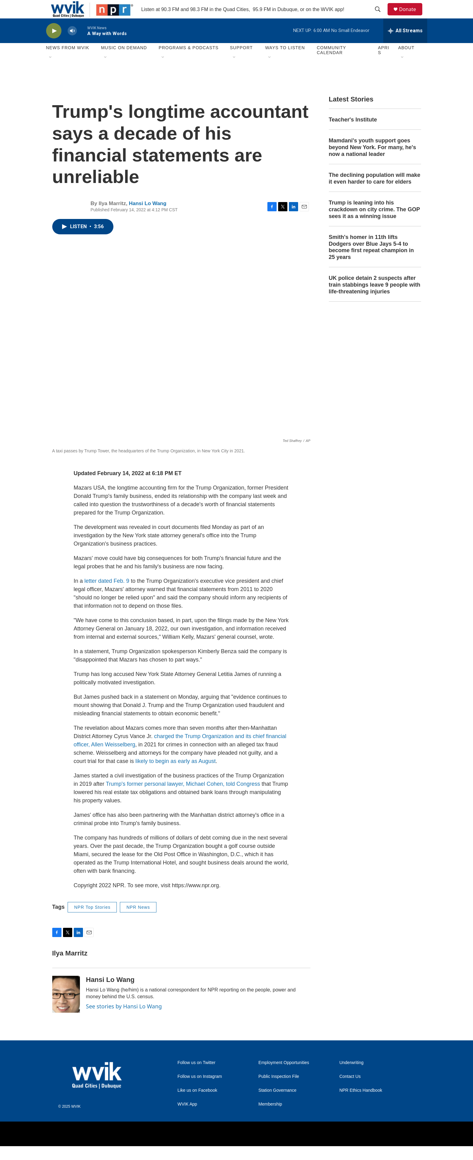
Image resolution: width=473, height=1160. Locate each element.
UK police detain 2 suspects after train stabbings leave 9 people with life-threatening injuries (374, 298)
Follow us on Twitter (196, 1076)
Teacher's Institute (353, 133)
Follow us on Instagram (200, 1090)
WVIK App (187, 1118)
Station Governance (277, 1104)
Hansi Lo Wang (147, 217)
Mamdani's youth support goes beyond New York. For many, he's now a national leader (372, 161)
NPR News (138, 921)
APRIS (383, 64)
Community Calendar (331, 64)
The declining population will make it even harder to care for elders (374, 192)
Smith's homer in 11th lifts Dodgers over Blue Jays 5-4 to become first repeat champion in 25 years (371, 261)
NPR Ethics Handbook (360, 1104)
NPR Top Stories (92, 921)
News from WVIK (67, 61)
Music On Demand (124, 61)
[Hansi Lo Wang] (66, 1008)
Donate (411, 16)
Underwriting (351, 1076)
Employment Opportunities (283, 1076)
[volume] (72, 45)
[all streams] (405, 44)
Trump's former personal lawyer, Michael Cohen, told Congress (183, 798)
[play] (54, 44)
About (406, 61)
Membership (270, 1118)
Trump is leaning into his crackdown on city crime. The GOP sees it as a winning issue (374, 223)
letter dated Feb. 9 (107, 595)
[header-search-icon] (381, 16)
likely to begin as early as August (176, 775)
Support (241, 61)
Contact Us (350, 1090)
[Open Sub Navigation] (50, 71)
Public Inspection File (278, 1090)
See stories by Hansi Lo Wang (124, 1020)
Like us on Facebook (197, 1104)
